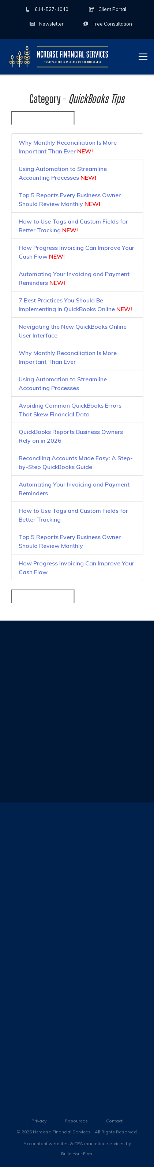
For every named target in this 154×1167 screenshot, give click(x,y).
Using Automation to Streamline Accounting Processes (63, 175)
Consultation (107, 24)
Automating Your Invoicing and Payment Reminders (74, 280)
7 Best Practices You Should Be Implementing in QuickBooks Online (75, 306)
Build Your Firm (76, 1153)
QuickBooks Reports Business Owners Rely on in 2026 (71, 438)
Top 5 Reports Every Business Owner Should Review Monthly (70, 201)
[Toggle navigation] (143, 56)
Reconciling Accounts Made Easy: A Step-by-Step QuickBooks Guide (76, 464)
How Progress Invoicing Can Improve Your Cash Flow (76, 253)
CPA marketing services (99, 1143)
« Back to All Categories (42, 119)
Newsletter (46, 24)
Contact (114, 1121)
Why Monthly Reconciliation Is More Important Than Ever (68, 148)
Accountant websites (46, 1143)
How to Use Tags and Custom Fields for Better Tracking (73, 227)
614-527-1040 (46, 9)
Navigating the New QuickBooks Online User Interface (73, 332)
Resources (76, 1121)
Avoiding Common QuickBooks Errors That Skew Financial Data (70, 411)
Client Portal (107, 9)
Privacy (38, 1121)
